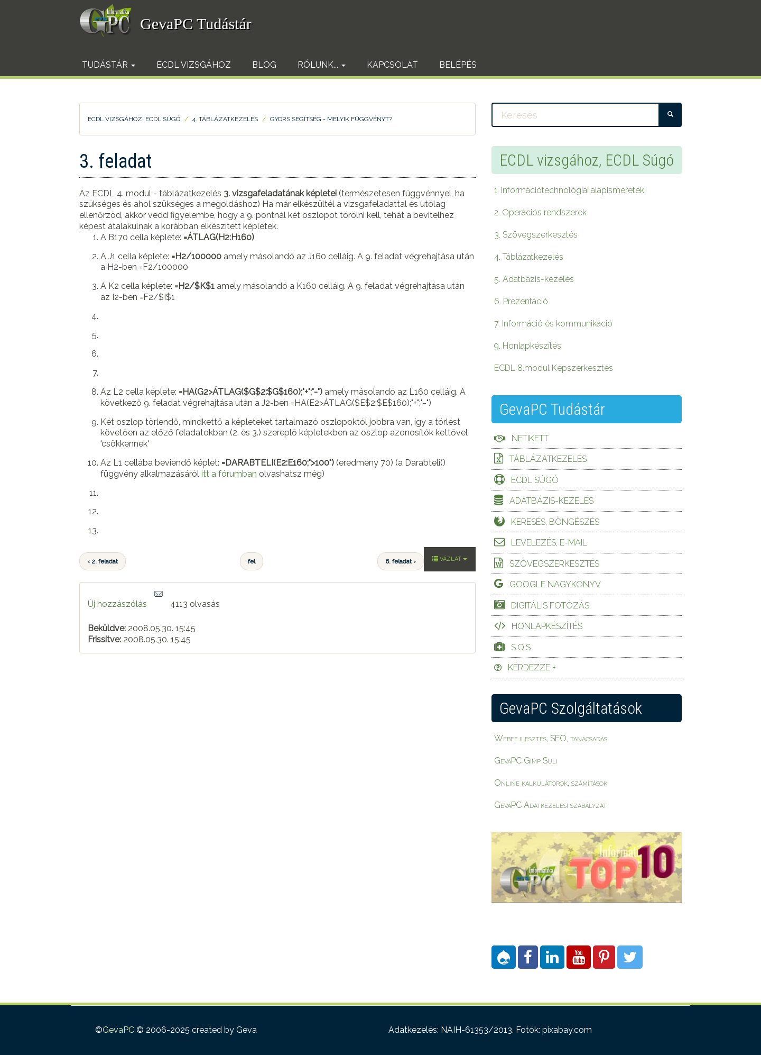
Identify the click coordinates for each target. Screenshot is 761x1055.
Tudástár (108, 65)
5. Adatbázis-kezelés (534, 279)
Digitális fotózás (550, 606)
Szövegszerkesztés (554, 564)
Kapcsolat (392, 65)
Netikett (530, 438)
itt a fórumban (229, 474)
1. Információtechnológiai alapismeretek (569, 190)
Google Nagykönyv (555, 584)
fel (251, 561)
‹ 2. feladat (102, 561)
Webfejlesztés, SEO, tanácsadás (550, 738)
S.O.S (521, 647)
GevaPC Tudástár (196, 23)
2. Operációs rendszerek (540, 212)
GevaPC (118, 1030)
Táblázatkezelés (548, 459)
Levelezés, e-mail (549, 543)
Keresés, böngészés (555, 522)
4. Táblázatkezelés (225, 119)
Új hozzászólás (117, 604)
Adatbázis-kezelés (551, 501)
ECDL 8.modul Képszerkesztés (553, 368)
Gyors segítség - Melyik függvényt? (331, 119)
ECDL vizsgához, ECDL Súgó (134, 119)
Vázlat (449, 559)
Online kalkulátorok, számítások (550, 783)
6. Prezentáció (521, 301)
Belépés (458, 65)
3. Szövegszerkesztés (536, 235)
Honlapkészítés (547, 626)
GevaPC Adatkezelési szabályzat (550, 805)
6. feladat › (400, 561)
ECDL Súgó (535, 480)
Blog (264, 65)
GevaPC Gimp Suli (526, 761)
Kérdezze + (532, 667)
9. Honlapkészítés (527, 346)
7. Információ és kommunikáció (553, 324)
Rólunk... (322, 65)
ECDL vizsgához (193, 65)
